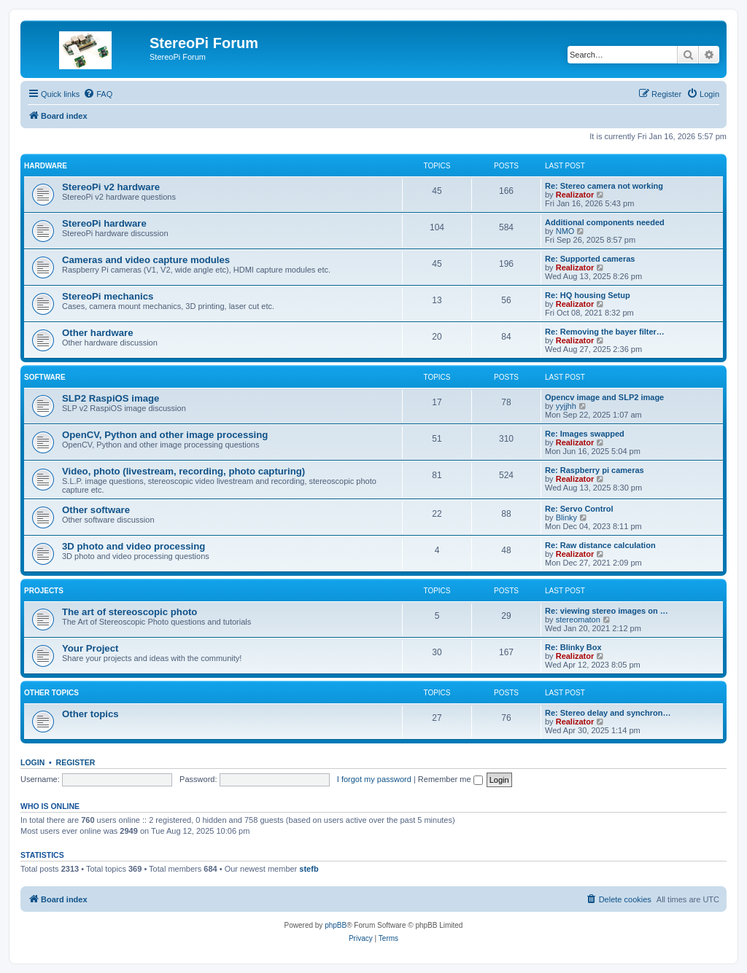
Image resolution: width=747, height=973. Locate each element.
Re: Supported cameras (590, 258)
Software (45, 377)
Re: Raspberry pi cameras (594, 470)
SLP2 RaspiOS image (110, 398)
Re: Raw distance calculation (600, 545)
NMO (565, 231)
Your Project (90, 648)
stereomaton (578, 619)
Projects (43, 591)
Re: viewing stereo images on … (606, 610)
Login (32, 762)
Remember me (450, 779)
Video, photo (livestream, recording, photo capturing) (183, 471)
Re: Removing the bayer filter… (605, 331)
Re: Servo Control (579, 508)
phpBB (336, 925)
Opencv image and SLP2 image (604, 397)
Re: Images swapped (584, 433)
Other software (96, 509)
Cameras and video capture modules (146, 259)
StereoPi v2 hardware (111, 186)
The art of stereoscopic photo (129, 611)
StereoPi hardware (104, 223)
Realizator (575, 194)
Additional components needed (605, 222)
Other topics (51, 693)
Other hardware (97, 332)
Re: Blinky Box (573, 647)
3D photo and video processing (133, 546)
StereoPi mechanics (107, 296)
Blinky (566, 517)
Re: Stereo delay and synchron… (607, 712)
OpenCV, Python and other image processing (165, 434)
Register (76, 762)
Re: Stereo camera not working (604, 185)
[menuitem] (97, 94)
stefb (308, 868)
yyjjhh (566, 406)
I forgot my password (374, 779)
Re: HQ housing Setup (587, 295)
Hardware (45, 166)
